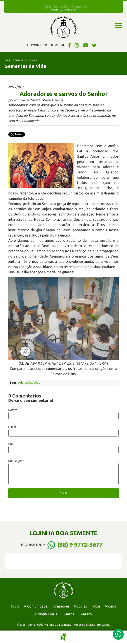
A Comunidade (35, 606)
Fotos (96, 606)
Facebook (69, 45)
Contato (85, 614)
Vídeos (110, 606)
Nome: (12, 410)
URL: (11, 444)
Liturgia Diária (46, 614)
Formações (61, 606)
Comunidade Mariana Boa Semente (63, 27)
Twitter (94, 45)
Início (8, 60)
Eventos (68, 614)
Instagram (77, 45)
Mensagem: (16, 461)
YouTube (85, 45)
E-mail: (12, 427)
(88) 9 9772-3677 (80, 544)
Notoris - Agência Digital (63, 637)
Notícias (80, 606)
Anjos (36, 382)
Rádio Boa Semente (69, 6)
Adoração (24, 382)
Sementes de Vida (26, 60)
